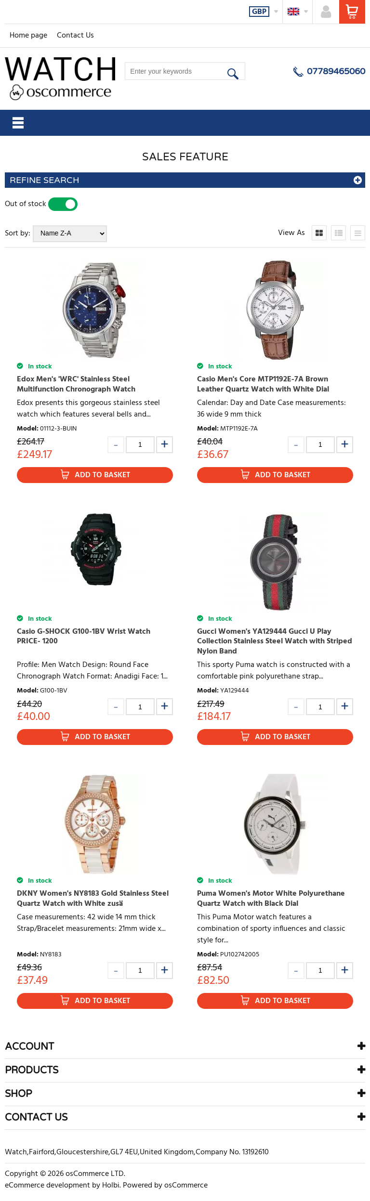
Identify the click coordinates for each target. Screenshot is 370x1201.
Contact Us (75, 35)
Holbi (110, 1185)
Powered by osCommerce (165, 1185)
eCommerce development (47, 1185)
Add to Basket (102, 475)
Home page (28, 35)
